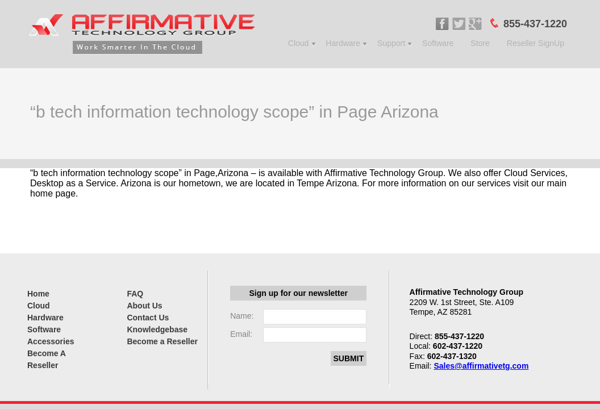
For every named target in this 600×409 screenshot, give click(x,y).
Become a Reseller (162, 341)
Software (437, 43)
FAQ (135, 293)
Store (479, 43)
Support (391, 43)
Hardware (343, 43)
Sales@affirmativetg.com (481, 365)
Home (38, 293)
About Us (144, 305)
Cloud (298, 43)
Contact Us (148, 317)
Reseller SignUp (535, 43)
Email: (241, 334)
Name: (241, 315)
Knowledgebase (157, 329)
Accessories (50, 341)
